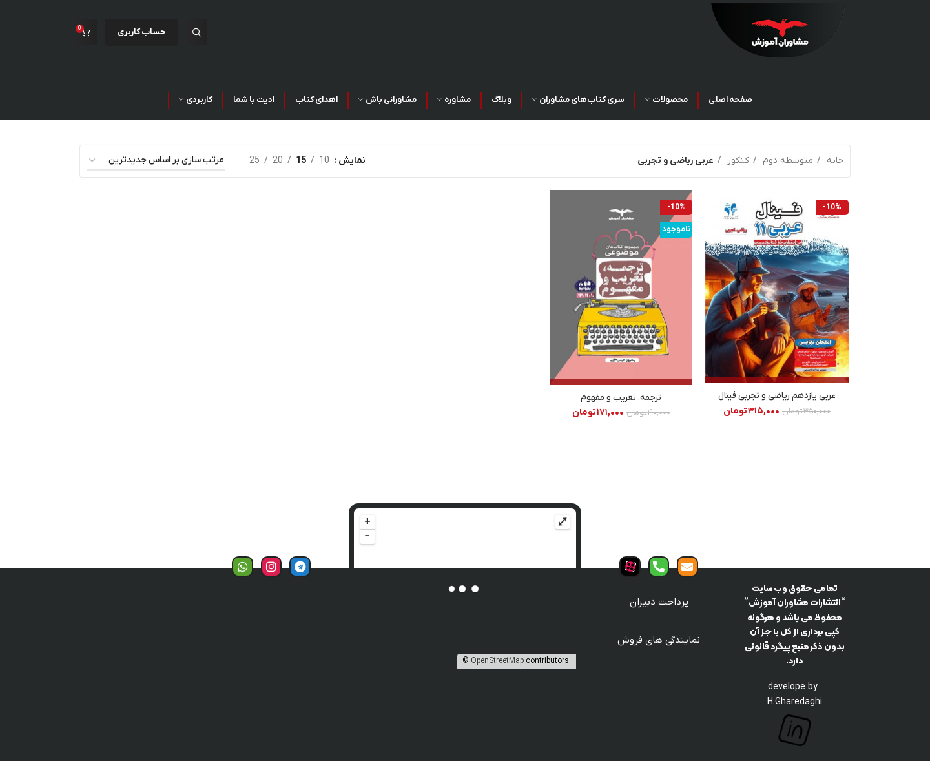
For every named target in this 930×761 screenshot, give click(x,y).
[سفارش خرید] (156, 161)
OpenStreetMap (497, 661)
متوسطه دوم (786, 160)
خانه (833, 160)
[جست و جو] (196, 32)
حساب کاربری (141, 31)
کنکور (737, 160)
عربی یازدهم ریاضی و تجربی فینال (778, 396)
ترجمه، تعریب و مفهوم (621, 398)
